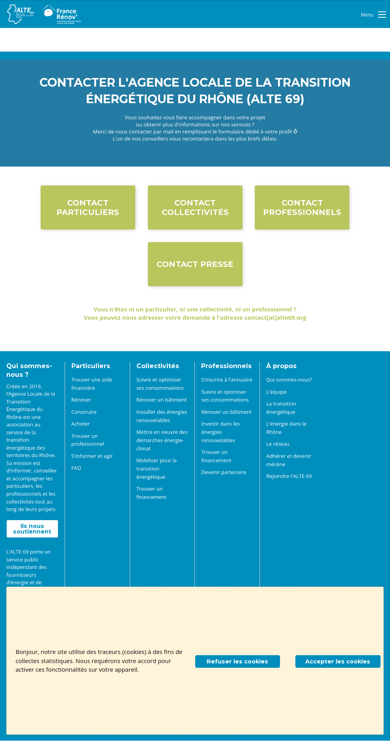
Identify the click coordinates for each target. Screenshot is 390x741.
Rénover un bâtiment (161, 400)
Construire (84, 411)
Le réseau (277, 444)
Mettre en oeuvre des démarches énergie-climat (162, 440)
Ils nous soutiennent (32, 528)
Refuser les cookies (237, 661)
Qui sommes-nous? (289, 379)
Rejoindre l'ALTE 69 (289, 476)
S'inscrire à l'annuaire (226, 379)
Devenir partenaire (223, 472)
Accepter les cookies (337, 661)
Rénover (81, 400)
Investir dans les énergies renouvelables (220, 432)
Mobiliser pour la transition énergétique (156, 468)
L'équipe (276, 391)
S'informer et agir (92, 455)
